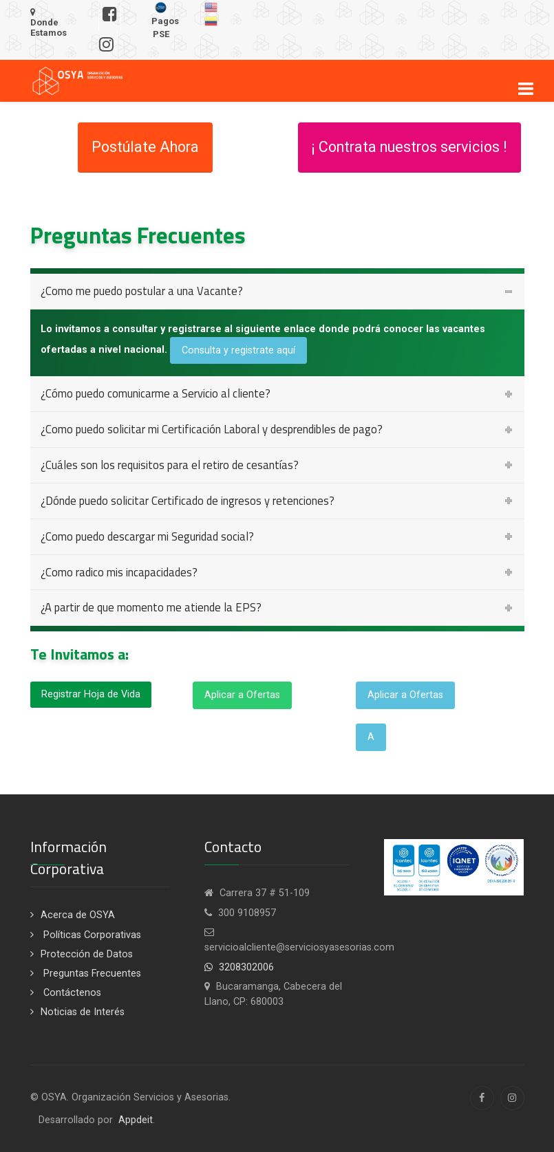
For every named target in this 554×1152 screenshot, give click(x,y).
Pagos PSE (165, 20)
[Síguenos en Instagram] (107, 45)
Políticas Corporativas (91, 935)
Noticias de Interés (83, 1012)
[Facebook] (482, 1098)
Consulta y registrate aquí (238, 350)
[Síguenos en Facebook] (109, 15)
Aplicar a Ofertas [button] (242, 695)
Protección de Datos (87, 954)
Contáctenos (71, 993)
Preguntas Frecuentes (91, 973)
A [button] (370, 737)
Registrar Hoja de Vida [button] (90, 694)
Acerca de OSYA (78, 915)
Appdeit (135, 1120)
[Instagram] (512, 1098)
